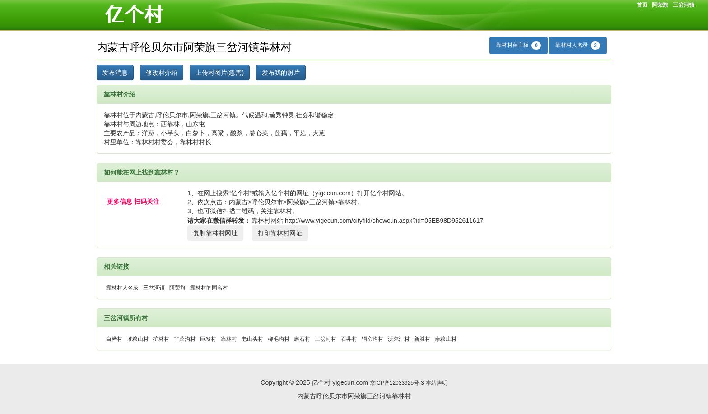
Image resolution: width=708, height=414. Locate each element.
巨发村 (208, 339)
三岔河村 (325, 339)
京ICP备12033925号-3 (397, 383)
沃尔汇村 (399, 339)
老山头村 (252, 339)
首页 (642, 5)
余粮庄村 (445, 339)
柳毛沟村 (278, 339)
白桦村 (114, 339)
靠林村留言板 (518, 45)
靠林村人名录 (577, 45)
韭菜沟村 (185, 339)
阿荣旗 (660, 5)
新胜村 (422, 339)
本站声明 (436, 383)
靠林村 (229, 339)
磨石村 (302, 339)
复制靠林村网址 (215, 233)
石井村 (349, 339)
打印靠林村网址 (280, 233)
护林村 (161, 339)
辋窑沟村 (372, 339)
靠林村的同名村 (209, 288)
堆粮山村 (138, 339)
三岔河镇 (683, 5)
